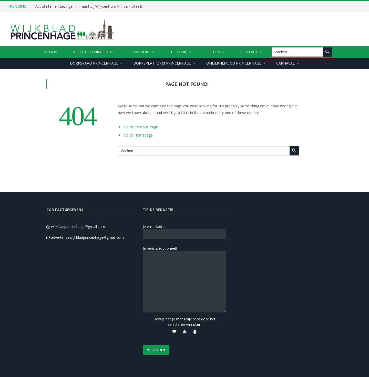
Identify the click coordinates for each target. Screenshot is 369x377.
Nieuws (50, 51)
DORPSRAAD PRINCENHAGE (94, 63)
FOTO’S (214, 51)
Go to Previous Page (141, 126)
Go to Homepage (138, 135)
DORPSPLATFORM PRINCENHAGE (162, 63)
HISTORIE (179, 51)
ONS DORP (140, 51)
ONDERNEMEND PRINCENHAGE (233, 63)
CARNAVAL (285, 63)
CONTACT (249, 51)
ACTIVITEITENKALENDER (94, 51)
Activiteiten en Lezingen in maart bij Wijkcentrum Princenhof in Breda (92, 6)
